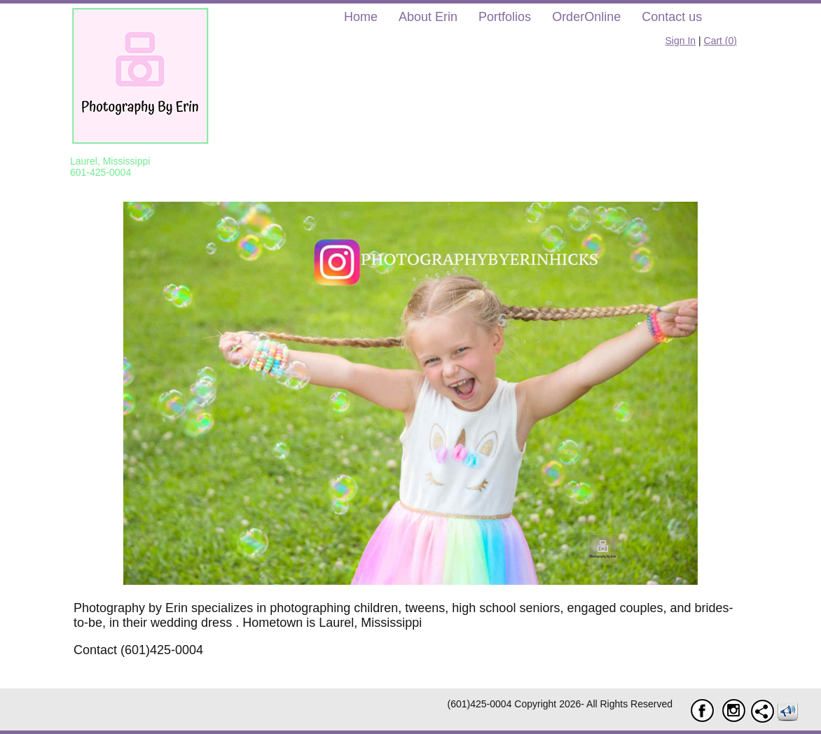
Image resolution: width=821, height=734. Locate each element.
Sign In (680, 40)
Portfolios (504, 17)
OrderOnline (586, 17)
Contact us (672, 17)
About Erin (428, 17)
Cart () (720, 40)
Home (361, 17)
